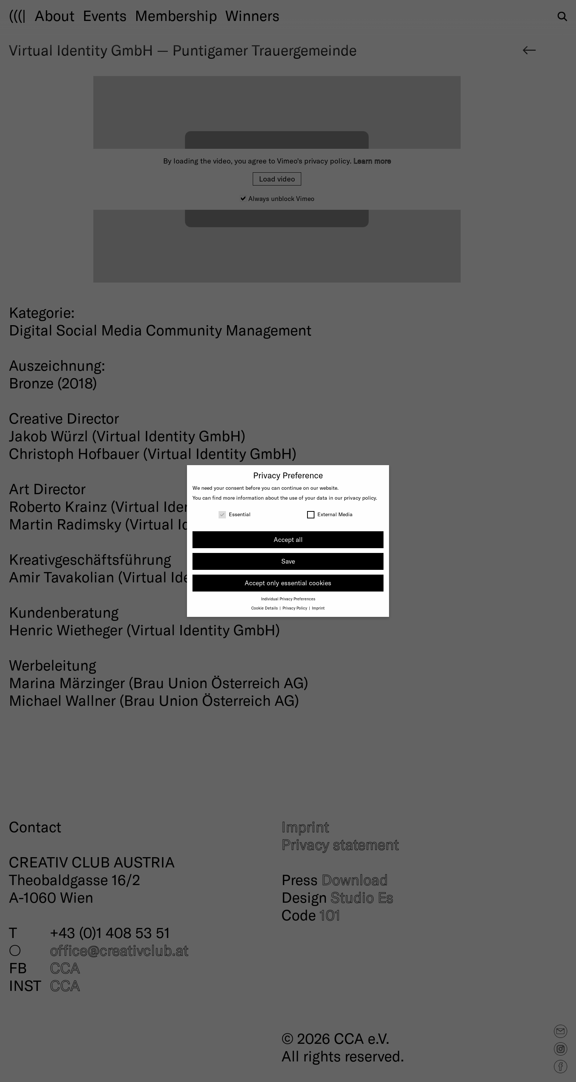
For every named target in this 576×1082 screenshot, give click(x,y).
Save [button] (288, 561)
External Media (330, 514)
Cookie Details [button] (265, 607)
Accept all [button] (288, 539)
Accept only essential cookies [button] (288, 583)
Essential (235, 514)
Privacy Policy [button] (295, 607)
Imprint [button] (318, 607)
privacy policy (360, 498)
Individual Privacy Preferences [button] (288, 598)
